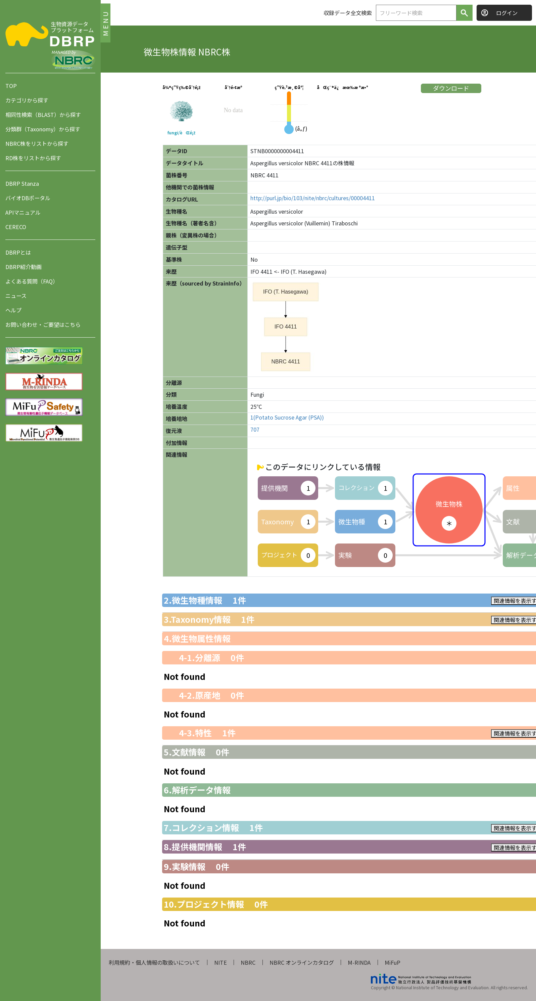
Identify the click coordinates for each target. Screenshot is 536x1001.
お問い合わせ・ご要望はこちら (43, 324)
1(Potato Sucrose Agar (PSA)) (287, 417)
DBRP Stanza (22, 183)
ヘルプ (13, 310)
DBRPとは (18, 252)
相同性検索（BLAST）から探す (43, 115)
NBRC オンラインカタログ (302, 962)
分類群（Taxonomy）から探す (42, 129)
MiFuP (392, 962)
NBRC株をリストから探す (36, 143)
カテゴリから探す (26, 100)
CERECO (15, 227)
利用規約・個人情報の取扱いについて (154, 962)
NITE (220, 962)
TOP (11, 86)
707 (254, 429)
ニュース (16, 296)
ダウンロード (451, 88)
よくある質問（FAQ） (31, 281)
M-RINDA (359, 962)
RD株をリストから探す (33, 158)
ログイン (507, 13)
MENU (105, 23)
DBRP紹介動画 (23, 267)
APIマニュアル (23, 212)
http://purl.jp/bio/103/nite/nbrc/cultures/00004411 (312, 198)
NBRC (248, 962)
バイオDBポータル (27, 198)
